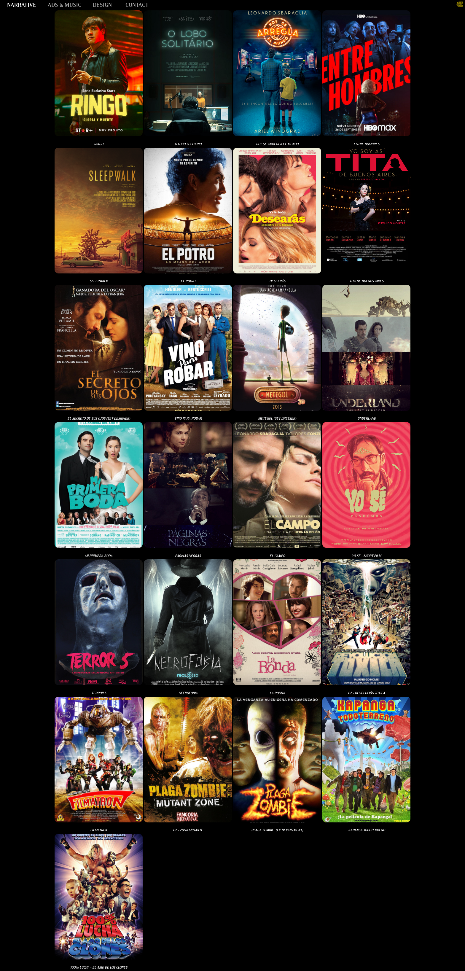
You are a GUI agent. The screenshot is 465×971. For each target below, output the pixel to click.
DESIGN (102, 4)
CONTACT (137, 4)
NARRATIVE (21, 4)
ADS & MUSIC (64, 4)
